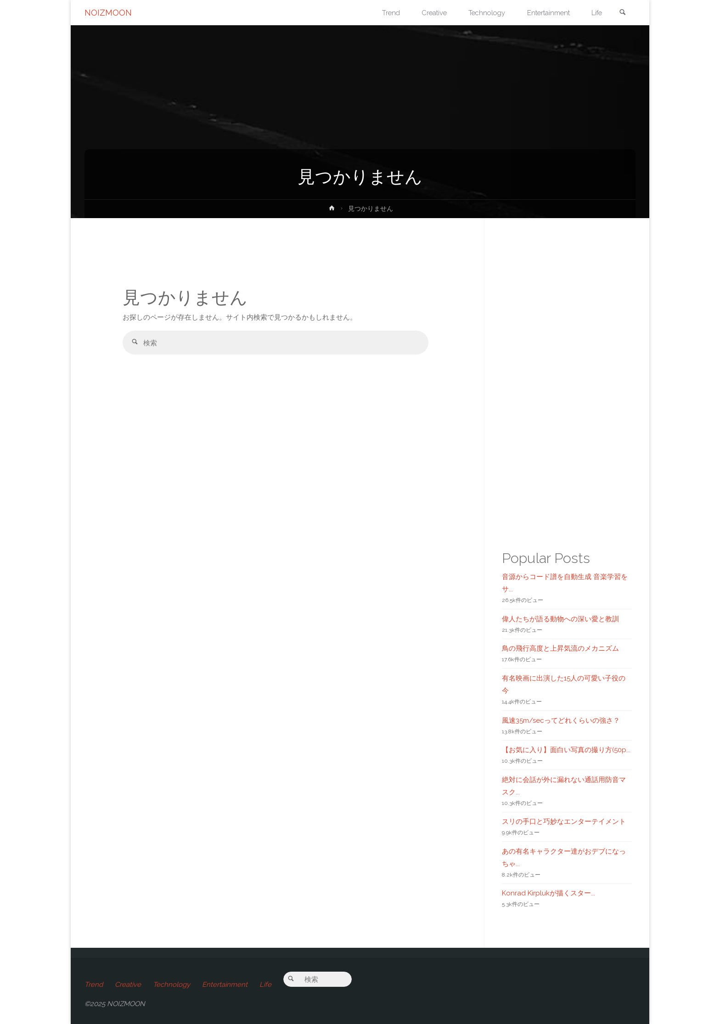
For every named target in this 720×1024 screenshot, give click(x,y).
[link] (622, 13)
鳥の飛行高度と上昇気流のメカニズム (560, 648)
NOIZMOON (108, 12)
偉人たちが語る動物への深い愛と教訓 (560, 619)
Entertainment (225, 984)
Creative (128, 984)
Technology (171, 984)
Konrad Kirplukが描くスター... (548, 893)
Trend (93, 984)
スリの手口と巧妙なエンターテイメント (564, 821)
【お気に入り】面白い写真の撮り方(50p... (566, 750)
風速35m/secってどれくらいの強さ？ (561, 720)
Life (265, 984)
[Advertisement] (275, 507)
